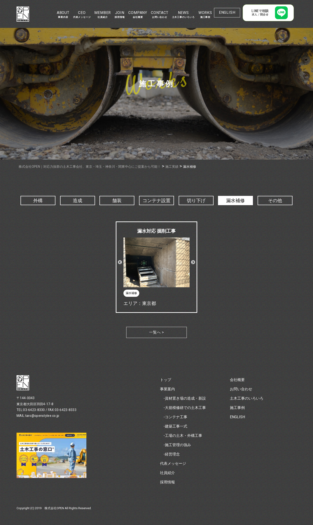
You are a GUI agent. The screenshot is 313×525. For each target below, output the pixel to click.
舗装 (117, 200)
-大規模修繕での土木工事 (184, 407)
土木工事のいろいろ (246, 398)
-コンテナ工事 (175, 417)
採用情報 (167, 482)
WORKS (205, 14)
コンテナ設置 (156, 200)
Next (193, 262)
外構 (38, 200)
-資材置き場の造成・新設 (184, 398)
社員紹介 (167, 473)
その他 (275, 200)
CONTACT (159, 14)
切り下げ (196, 200)
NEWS (183, 14)
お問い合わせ (241, 389)
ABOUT (63, 14)
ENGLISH (227, 12)
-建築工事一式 (175, 426)
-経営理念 (171, 454)
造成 (77, 200)
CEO (82, 14)
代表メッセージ (173, 463)
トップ (165, 380)
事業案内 (167, 389)
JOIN (120, 14)
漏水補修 (235, 200)
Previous (120, 262)
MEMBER (102, 14)
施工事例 (237, 407)
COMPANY (137, 14)
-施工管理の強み (177, 445)
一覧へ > (156, 332)
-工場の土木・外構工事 (182, 435)
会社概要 (237, 380)
